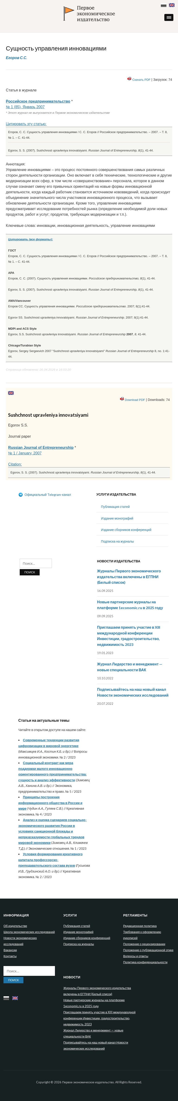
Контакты (9, 956)
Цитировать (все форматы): (30, 239)
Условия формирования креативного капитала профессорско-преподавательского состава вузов (50, 859)
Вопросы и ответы (135, 956)
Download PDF (135, 400)
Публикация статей (115, 507)
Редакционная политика (139, 926)
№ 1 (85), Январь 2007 (25, 107)
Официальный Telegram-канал (44, 495)
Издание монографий (117, 518)
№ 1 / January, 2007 (24, 453)
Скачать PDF (141, 79)
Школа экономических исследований (29, 932)
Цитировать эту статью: (26, 124)
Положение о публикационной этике (148, 950)
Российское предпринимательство (38, 101)
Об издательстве (15, 926)
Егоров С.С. (16, 57)
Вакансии (10, 950)
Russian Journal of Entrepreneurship (40, 448)
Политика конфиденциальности (145, 962)
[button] (168, 17)
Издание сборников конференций (126, 530)
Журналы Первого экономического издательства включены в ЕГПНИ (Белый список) (129, 576)
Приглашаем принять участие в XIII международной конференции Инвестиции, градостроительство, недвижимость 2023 (99, 1018)
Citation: (15, 464)
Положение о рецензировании (144, 944)
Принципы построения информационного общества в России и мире (50, 802)
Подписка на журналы (117, 541)
